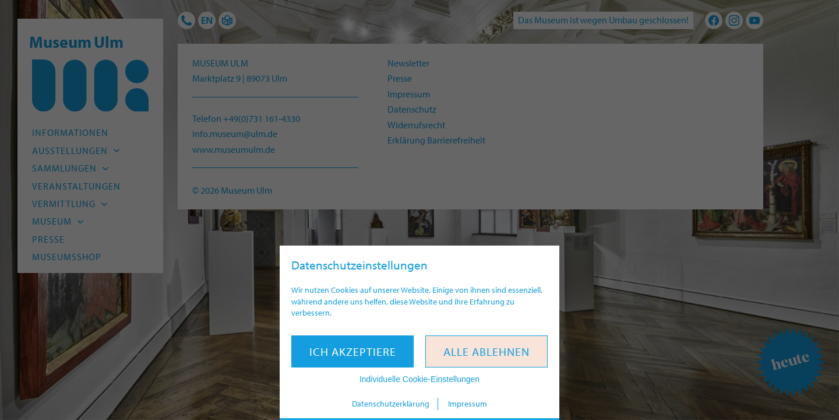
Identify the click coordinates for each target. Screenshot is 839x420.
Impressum (467, 403)
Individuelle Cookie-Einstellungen (419, 379)
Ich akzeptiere (352, 351)
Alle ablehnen (486, 351)
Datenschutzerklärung (390, 403)
